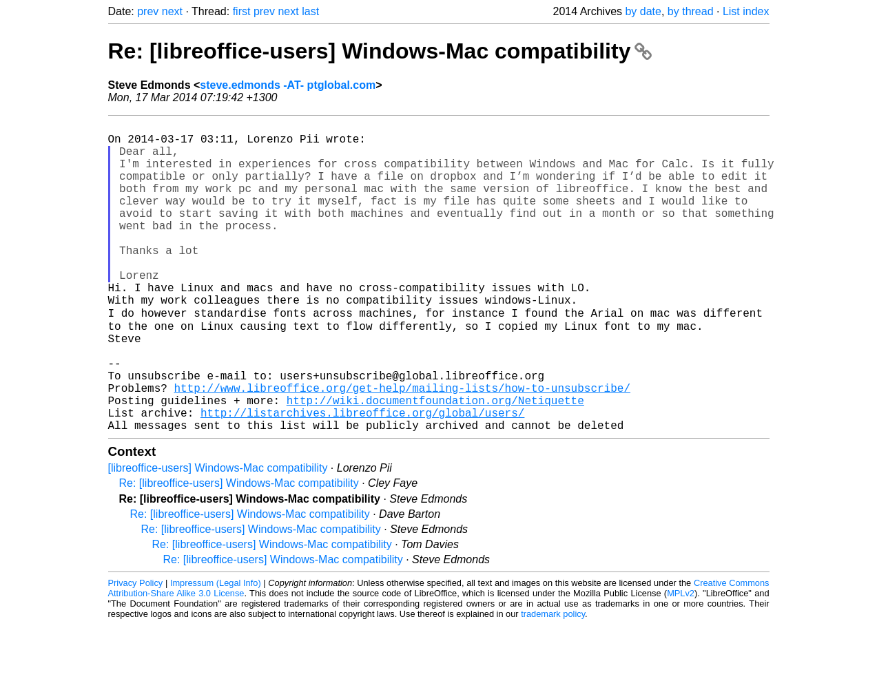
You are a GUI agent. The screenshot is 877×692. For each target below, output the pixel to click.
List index (746, 11)
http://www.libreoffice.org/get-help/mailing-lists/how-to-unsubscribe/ (402, 446)
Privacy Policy (135, 650)
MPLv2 (680, 661)
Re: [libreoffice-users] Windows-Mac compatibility (380, 51)
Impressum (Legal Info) (215, 650)
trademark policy (553, 681)
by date (643, 11)
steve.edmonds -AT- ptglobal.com (287, 85)
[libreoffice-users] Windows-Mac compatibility (218, 535)
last (310, 11)
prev (147, 11)
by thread (691, 11)
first (242, 11)
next (172, 11)
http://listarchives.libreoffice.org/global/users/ (362, 477)
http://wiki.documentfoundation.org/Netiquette (435, 462)
